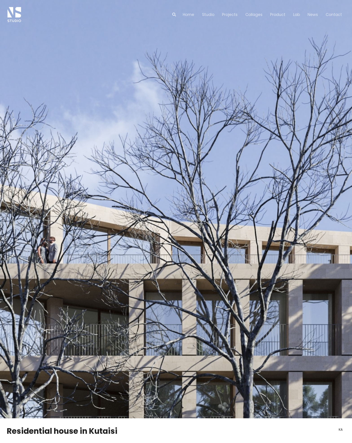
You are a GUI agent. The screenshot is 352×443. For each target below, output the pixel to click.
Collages (253, 14)
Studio (208, 14)
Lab (296, 14)
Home (188, 14)
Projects (230, 14)
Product (277, 14)
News (313, 14)
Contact (334, 14)
